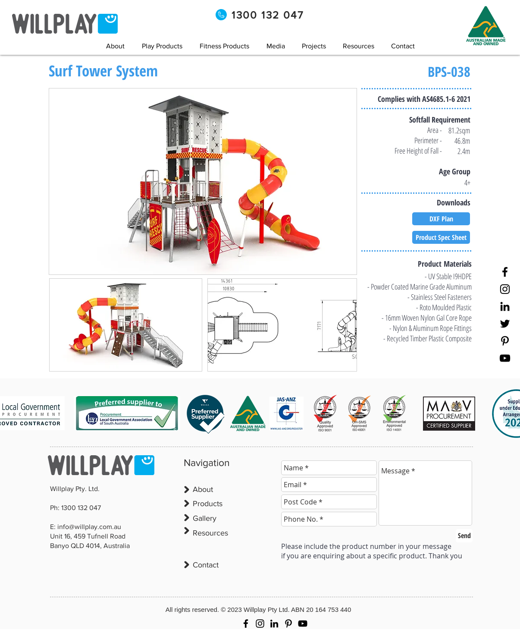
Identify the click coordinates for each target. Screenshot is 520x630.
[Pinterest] (504, 340)
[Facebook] (504, 271)
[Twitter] (504, 323)
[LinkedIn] (504, 306)
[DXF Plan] (441, 218)
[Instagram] (504, 289)
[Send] (464, 535)
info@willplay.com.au (89, 526)
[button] (275, 46)
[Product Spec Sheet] (441, 237)
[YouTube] (504, 358)
